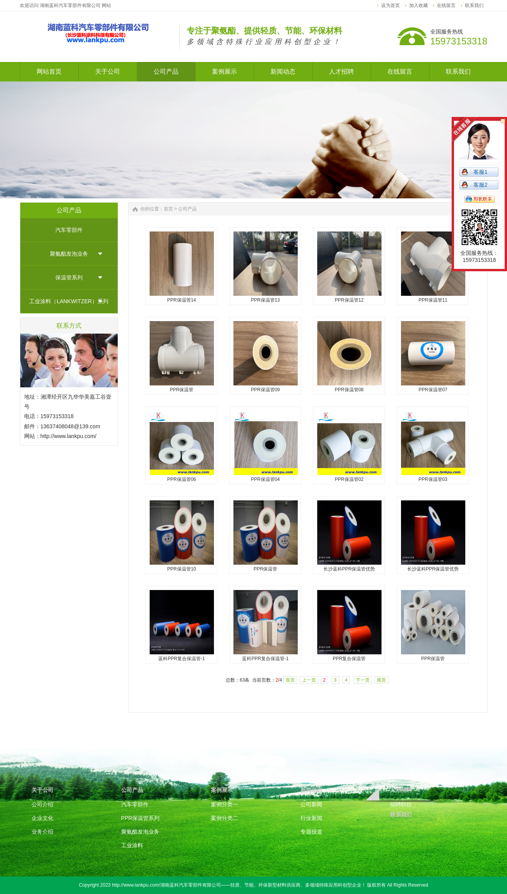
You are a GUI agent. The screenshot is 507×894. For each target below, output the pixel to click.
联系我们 (474, 5)
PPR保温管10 (181, 569)
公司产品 (187, 209)
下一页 (363, 680)
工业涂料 (132, 845)
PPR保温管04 (265, 479)
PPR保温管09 (265, 389)
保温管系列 (69, 277)
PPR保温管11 (433, 300)
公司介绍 (42, 804)
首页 (168, 209)
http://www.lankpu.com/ (69, 436)
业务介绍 (42, 832)
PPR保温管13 (265, 300)
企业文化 (42, 818)
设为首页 (390, 5)
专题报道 (311, 832)
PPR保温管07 (433, 389)
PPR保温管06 (181, 479)
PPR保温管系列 (140, 818)
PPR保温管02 (349, 479)
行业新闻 (311, 818)
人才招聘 (401, 790)
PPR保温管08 (349, 389)
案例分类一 (224, 804)
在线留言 (446, 5)
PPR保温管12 (349, 300)
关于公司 (42, 790)
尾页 (381, 680)
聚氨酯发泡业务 (69, 254)
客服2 (480, 185)
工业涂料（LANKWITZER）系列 (68, 301)
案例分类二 (224, 818)
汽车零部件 (69, 230)
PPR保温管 (182, 389)
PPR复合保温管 (349, 658)
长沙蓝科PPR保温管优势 (349, 569)
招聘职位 (401, 804)
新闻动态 (311, 790)
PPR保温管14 (181, 300)
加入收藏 (418, 5)
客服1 (480, 172)
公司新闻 (311, 804)
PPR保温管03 (433, 479)
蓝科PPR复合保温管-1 (181, 658)
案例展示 (222, 790)
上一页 (309, 680)
